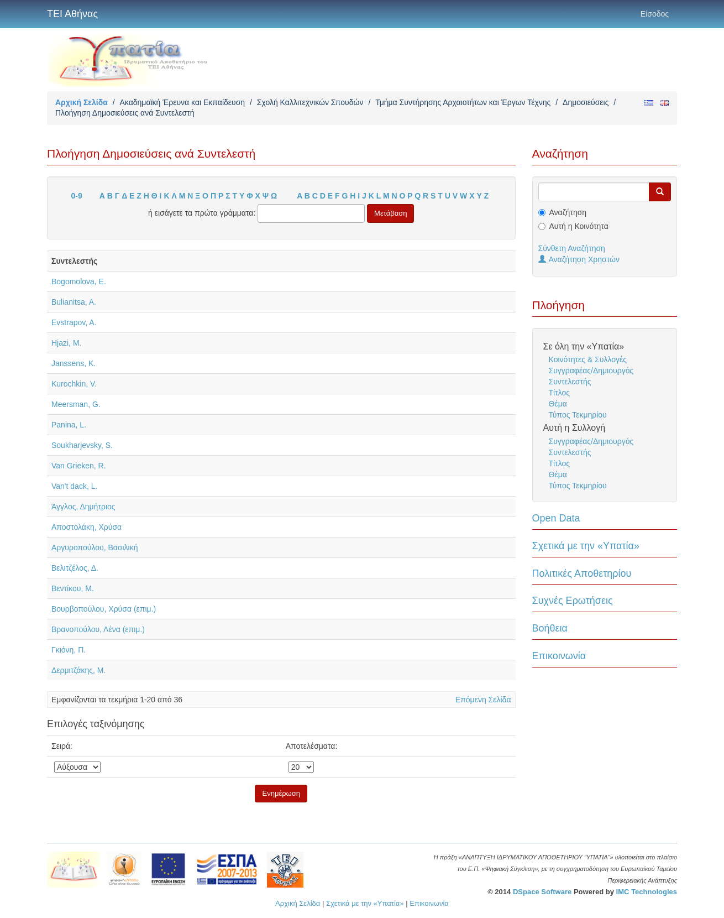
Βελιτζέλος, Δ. (74, 568)
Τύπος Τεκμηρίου (578, 414)
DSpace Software (542, 892)
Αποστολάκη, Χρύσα (86, 527)
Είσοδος (655, 13)
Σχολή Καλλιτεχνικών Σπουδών (310, 102)
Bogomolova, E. (78, 281)
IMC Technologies (646, 892)
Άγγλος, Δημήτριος (83, 506)
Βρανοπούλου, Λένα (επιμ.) (98, 629)
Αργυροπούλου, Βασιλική (94, 547)
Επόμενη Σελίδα (483, 699)
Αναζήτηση (568, 212)
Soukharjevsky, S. (82, 445)
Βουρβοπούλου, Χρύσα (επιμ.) (103, 608)
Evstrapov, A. (73, 322)
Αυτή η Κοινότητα (578, 226)
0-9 (76, 195)
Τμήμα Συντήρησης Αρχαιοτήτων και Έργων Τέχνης (462, 102)
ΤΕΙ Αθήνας (72, 13)
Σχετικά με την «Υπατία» (586, 545)
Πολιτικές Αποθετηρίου (582, 573)
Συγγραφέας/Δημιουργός (591, 370)
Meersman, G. (76, 404)
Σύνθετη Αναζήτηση (571, 248)
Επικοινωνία (559, 655)
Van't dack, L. (74, 486)
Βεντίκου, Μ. (72, 588)
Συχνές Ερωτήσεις (572, 600)
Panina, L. (68, 424)
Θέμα (558, 403)
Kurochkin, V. (74, 383)
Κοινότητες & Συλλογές (588, 359)
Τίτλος (559, 392)
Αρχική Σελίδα (81, 102)
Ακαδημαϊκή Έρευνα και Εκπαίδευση (182, 102)
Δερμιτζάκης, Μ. (78, 670)
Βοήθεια (550, 628)
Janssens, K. (73, 363)
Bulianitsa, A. (73, 302)
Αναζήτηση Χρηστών (579, 259)
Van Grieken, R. (78, 465)
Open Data (556, 518)
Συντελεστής (570, 381)
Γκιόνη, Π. (68, 649)
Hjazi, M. (66, 342)
